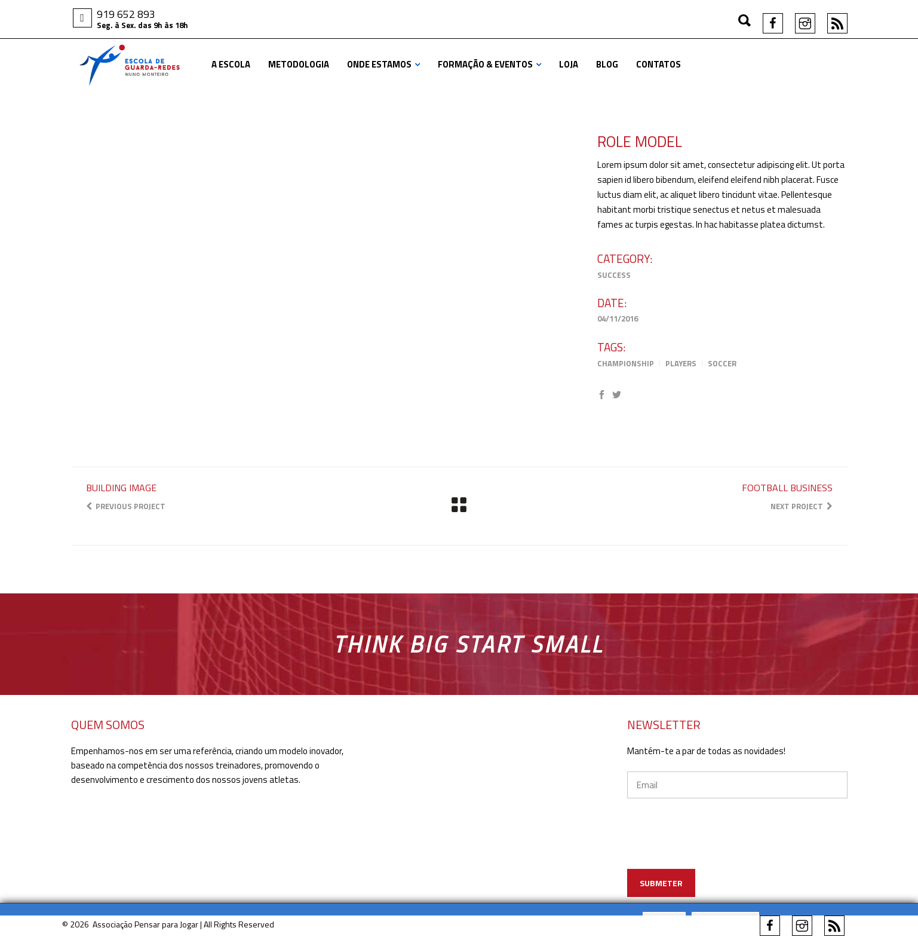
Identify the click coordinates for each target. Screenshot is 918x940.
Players (680, 363)
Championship (625, 363)
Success (614, 275)
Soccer (722, 363)
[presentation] (738, 850)
